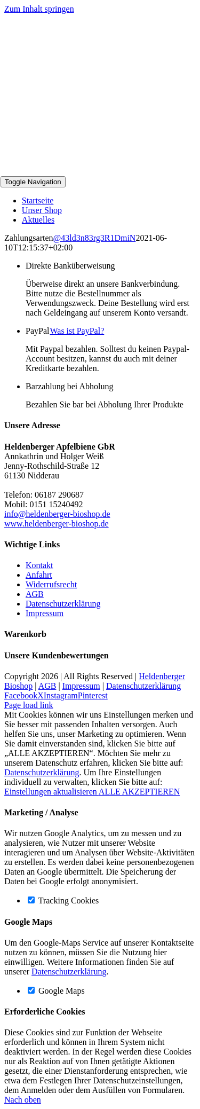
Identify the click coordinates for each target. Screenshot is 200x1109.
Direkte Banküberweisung (70, 265)
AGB (35, 594)
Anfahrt (39, 574)
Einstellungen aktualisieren (51, 791)
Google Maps (56, 990)
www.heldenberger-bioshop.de (56, 523)
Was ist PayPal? (77, 330)
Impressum (44, 613)
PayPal (65, 330)
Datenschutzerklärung (63, 603)
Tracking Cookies (63, 900)
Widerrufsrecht (51, 584)
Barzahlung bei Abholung (69, 386)
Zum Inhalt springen (39, 8)
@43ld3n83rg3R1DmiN (94, 237)
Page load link (28, 705)
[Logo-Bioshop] (81, 171)
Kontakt (39, 565)
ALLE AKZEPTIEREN (139, 791)
